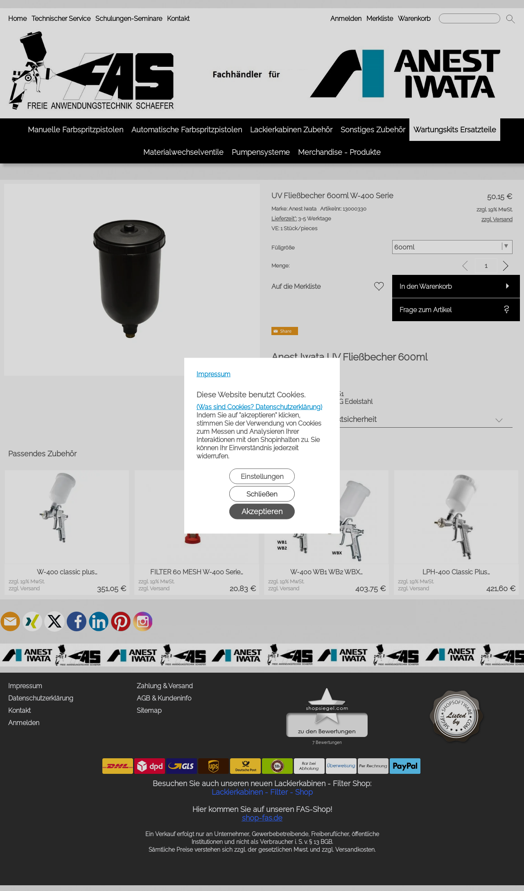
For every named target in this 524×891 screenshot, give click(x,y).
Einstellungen (262, 476)
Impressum (213, 374)
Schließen (262, 494)
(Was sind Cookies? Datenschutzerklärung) (259, 406)
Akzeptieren (262, 511)
